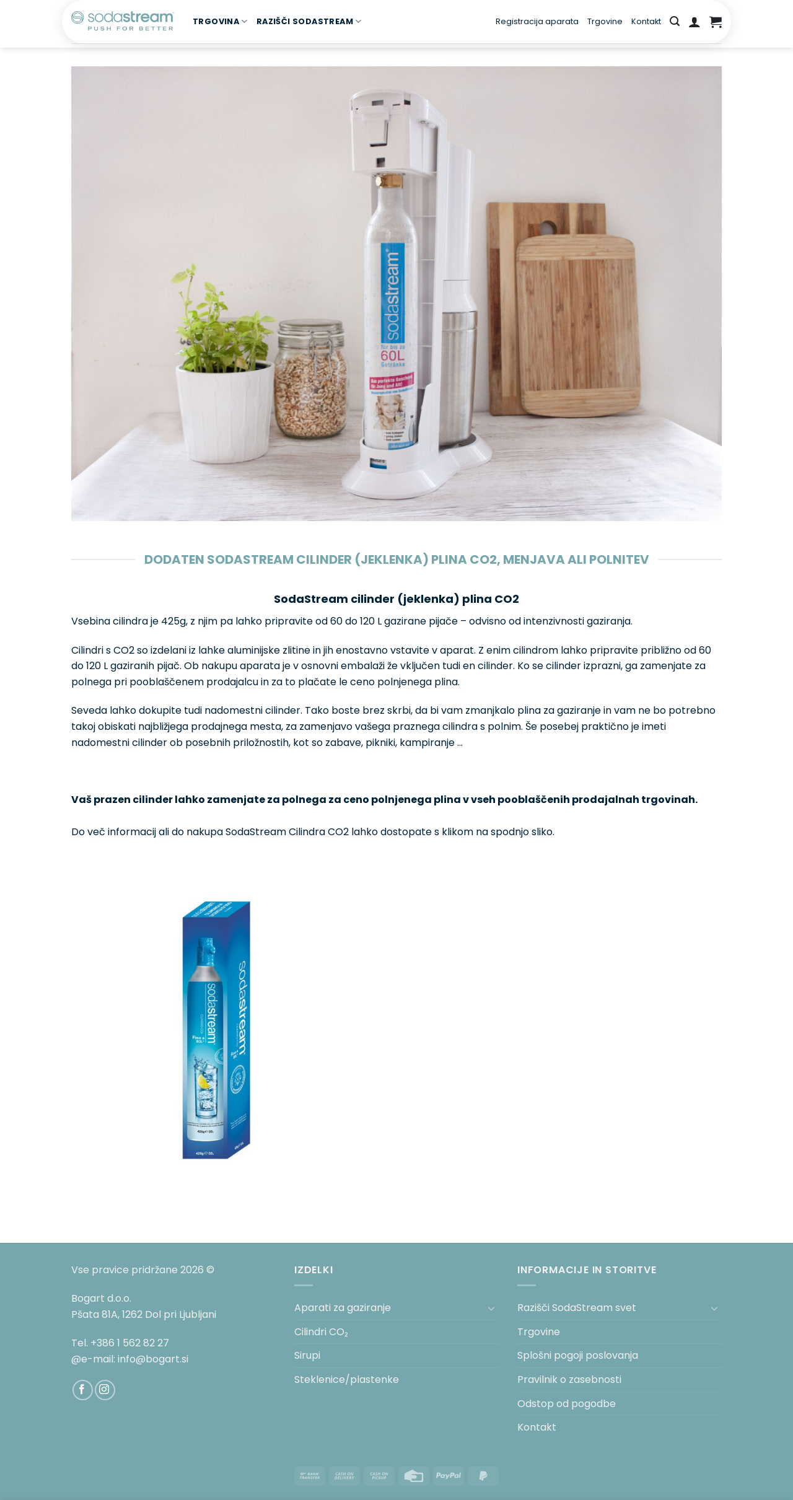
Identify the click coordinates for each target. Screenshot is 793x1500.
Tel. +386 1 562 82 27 (120, 1343)
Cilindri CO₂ (321, 1332)
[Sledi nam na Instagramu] (105, 1390)
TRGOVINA (220, 21)
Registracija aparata (537, 21)
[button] (675, 21)
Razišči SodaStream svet (576, 1307)
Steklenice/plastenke (346, 1379)
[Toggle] (491, 1307)
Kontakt (646, 21)
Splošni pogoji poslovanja (577, 1355)
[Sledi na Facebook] (82, 1390)
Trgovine (605, 21)
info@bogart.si (153, 1359)
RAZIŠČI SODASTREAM (309, 21)
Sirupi (307, 1355)
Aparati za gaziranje (342, 1307)
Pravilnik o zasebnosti (569, 1379)
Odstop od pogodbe (566, 1404)
